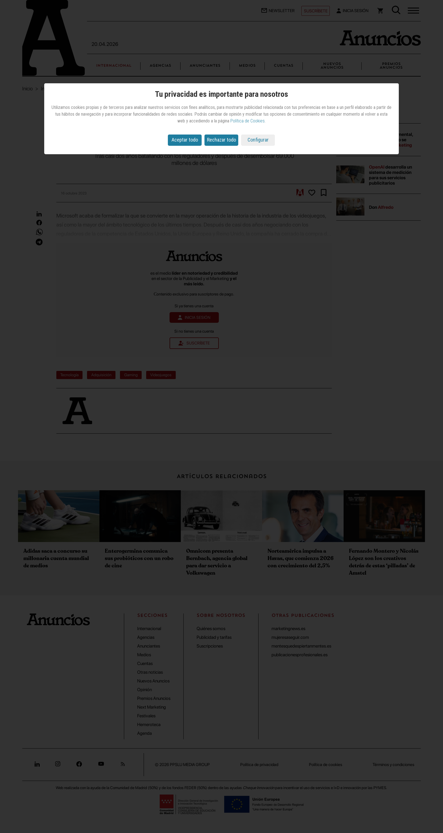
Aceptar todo (185, 140)
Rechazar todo (221, 140)
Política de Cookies (247, 121)
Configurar (258, 140)
